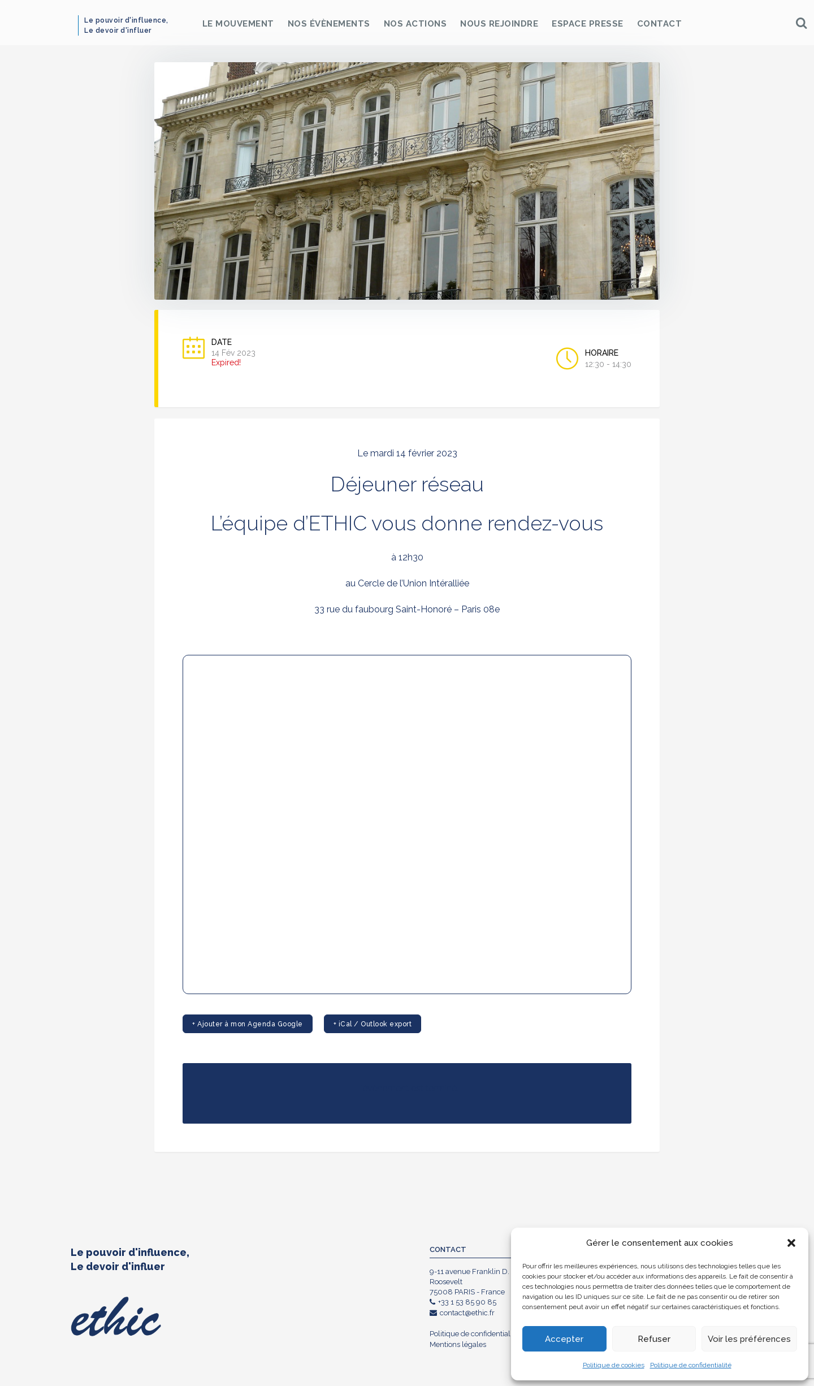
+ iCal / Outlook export (373, 1024)
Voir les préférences (749, 1339)
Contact (659, 24)
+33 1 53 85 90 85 (463, 1302)
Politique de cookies (613, 1365)
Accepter (564, 1339)
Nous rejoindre (499, 24)
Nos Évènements (329, 24)
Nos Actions (415, 24)
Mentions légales (458, 1344)
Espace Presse (588, 24)
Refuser (654, 1339)
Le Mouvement (238, 24)
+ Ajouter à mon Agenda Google (247, 1024)
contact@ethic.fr (462, 1313)
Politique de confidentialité (690, 1365)
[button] (791, 1243)
